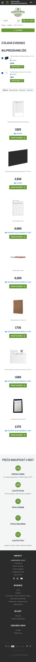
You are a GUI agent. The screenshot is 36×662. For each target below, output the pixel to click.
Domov (3, 25)
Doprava (18, 593)
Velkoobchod (18, 604)
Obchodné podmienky (18, 599)
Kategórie (18, 30)
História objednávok (18, 619)
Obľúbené (5, 90)
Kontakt (18, 630)
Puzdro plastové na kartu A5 (18, 320)
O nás (18, 590)
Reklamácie (18, 633)
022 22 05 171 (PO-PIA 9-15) (16, 2)
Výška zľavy (30, 90)
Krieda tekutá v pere (18, 270)
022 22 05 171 (18, 575)
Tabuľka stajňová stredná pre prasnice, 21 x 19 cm (18, 369)
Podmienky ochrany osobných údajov (18, 596)
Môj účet (18, 616)
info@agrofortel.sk (18, 572)
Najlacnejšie (22, 90)
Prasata (10, 25)
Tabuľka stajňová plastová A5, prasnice (20, 72)
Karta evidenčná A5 (18, 221)
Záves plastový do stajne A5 (18, 419)
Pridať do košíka (17, 66)
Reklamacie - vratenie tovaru (18, 601)
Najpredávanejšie (13, 90)
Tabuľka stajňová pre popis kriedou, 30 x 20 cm (18, 171)
